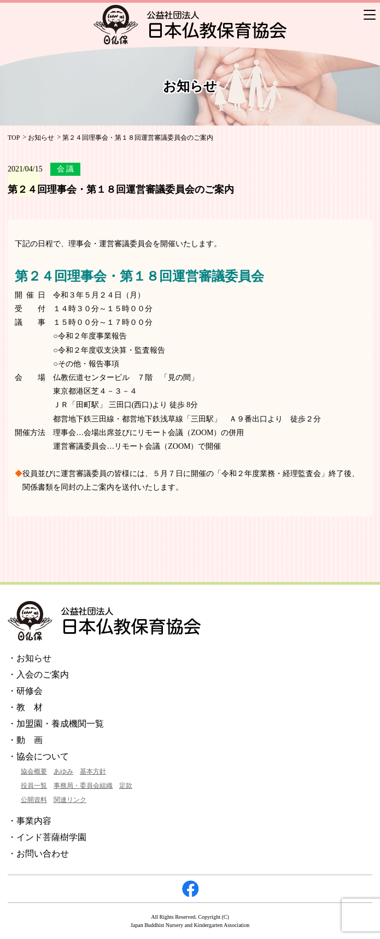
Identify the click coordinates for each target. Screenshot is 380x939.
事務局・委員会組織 (83, 785)
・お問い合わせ (38, 853)
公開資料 (34, 800)
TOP (14, 137)
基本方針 (93, 771)
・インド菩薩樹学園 (47, 837)
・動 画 (25, 740)
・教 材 (25, 707)
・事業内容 (29, 820)
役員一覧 (34, 785)
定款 (125, 785)
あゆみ (63, 771)
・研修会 (25, 691)
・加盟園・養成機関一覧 (56, 723)
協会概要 (34, 771)
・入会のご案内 (38, 674)
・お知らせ (29, 658)
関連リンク (70, 800)
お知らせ (41, 137)
